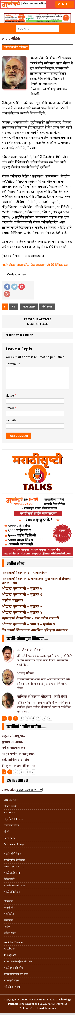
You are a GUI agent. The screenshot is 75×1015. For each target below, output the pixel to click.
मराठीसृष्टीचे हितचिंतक (14, 860)
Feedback (9, 838)
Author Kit (9, 812)
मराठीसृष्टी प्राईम (11, 980)
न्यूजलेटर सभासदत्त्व (13, 818)
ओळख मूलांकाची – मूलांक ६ (22, 594)
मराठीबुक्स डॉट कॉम (13, 967)
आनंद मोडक (25, 673)
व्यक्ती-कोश (9, 907)
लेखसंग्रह (8, 901)
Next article (37, 324)
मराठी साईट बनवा (12, 872)
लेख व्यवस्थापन (11, 799)
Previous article (37, 319)
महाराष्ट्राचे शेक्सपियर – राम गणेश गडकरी (30, 618)
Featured (29, 306)
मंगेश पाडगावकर (13, 747)
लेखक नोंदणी (10, 806)
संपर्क (6, 831)
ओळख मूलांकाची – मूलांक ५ (22, 606)
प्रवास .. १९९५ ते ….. (14, 866)
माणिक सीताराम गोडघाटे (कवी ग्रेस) (42, 696)
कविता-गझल (10, 932)
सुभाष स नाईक (12, 741)
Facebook (9, 948)
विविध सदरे (9, 879)
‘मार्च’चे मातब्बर (12, 600)
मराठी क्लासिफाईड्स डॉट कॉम (18, 961)
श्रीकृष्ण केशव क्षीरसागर (18, 765)
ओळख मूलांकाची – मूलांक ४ (22, 612)
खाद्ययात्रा (8, 920)
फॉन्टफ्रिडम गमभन (12, 986)
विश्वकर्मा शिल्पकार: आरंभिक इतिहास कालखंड (35, 630)
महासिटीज (9, 913)
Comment (13, 364)
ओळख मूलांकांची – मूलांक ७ (22, 588)
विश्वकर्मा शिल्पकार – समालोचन (24, 572)
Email (10, 408)
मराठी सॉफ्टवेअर (12, 891)
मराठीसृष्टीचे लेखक (13, 853)
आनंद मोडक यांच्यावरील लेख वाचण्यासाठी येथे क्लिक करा (35, 265)
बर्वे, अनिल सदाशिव (15, 759)
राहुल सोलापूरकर (13, 735)
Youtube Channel (13, 942)
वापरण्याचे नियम (11, 825)
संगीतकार (47, 306)
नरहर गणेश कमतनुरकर (18, 753)
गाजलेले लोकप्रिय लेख (14, 885)
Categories (9, 789)
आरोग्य (7, 926)
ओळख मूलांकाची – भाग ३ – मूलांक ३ (28, 624)
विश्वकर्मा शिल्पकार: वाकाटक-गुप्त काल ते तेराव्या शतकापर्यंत (36, 580)
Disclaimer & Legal (14, 844)
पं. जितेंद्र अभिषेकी (30, 649)
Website (11, 420)
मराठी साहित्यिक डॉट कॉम (16, 974)
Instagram (10, 954)
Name (10, 396)
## (13, 306)
